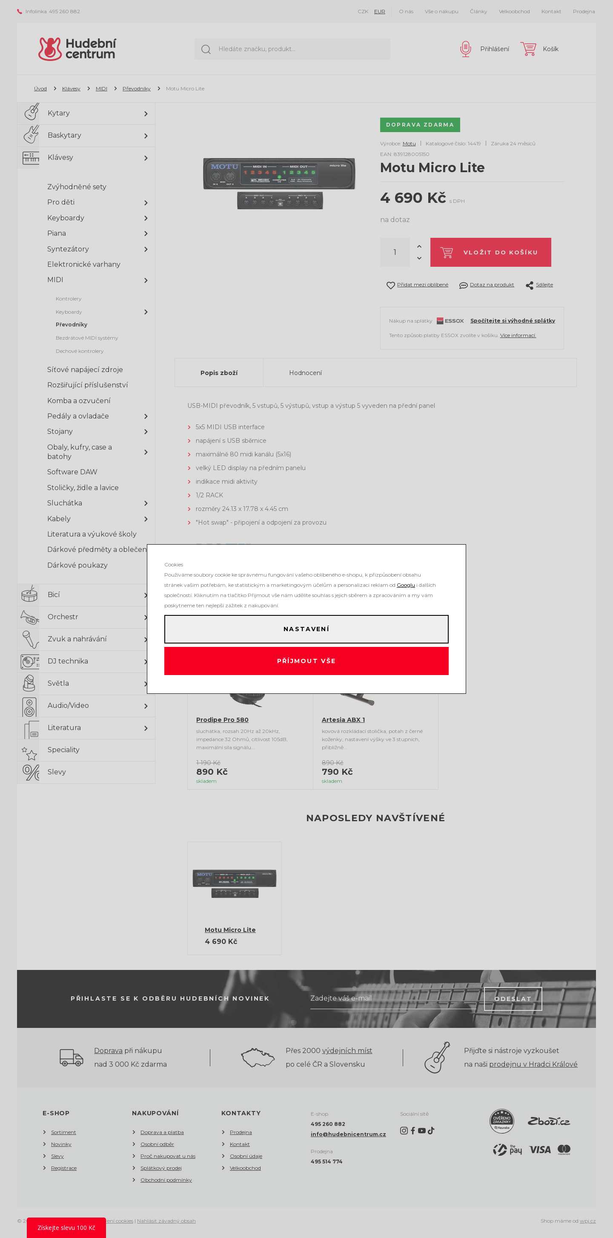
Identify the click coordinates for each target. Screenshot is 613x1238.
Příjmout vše (307, 662)
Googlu (406, 583)
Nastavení (306, 628)
